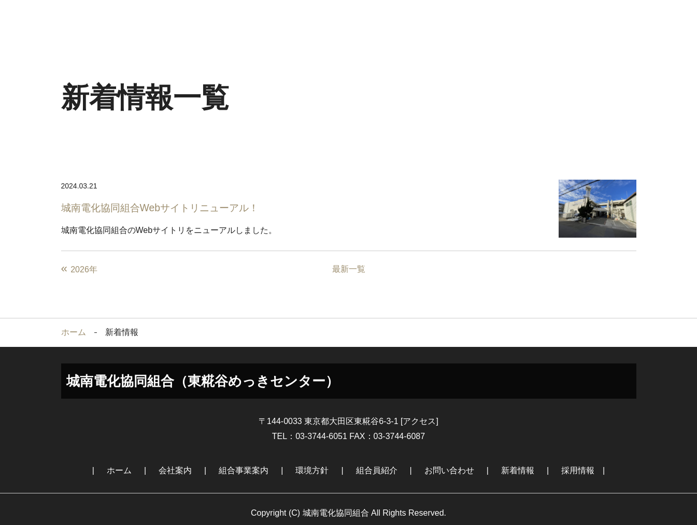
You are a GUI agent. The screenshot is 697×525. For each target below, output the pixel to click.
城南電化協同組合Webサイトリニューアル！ (165, 199)
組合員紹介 (384, 17)
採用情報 (600, 17)
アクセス (419, 413)
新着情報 (528, 17)
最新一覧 (348, 260)
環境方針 (312, 17)
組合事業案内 (240, 17)
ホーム (96, 17)
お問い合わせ (456, 17)
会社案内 (169, 17)
